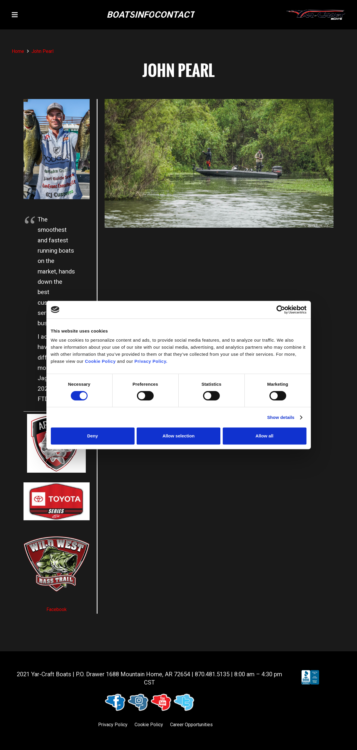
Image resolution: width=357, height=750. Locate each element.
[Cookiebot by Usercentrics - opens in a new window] (280, 309)
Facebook (56, 609)
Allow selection (178, 435)
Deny (92, 435)
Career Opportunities (191, 724)
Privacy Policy (113, 724)
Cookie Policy (149, 724)
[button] (14, 14)
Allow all (265, 435)
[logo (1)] (315, 15)
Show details (280, 417)
